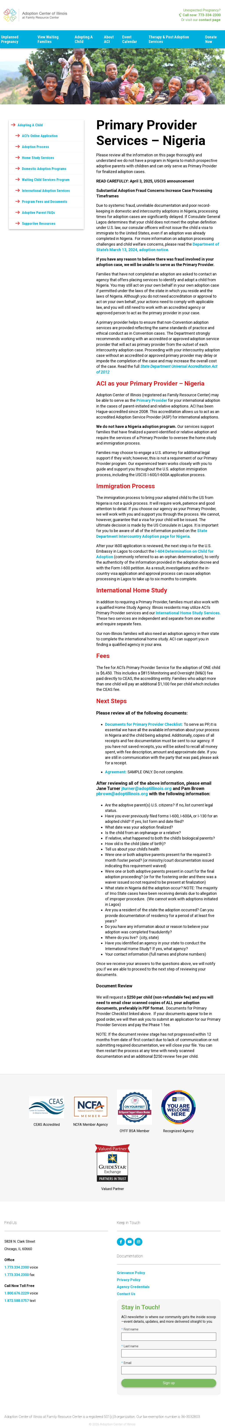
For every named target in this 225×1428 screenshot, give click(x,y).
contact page (210, 20)
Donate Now (211, 39)
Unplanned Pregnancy (9, 39)
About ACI (109, 39)
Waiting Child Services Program (45, 180)
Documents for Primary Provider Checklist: (144, 724)
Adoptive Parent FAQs (38, 213)
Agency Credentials (133, 1287)
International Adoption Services (46, 191)
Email (126, 1363)
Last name (129, 1346)
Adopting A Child (84, 39)
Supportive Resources (38, 224)
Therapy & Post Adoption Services (169, 39)
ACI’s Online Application (40, 136)
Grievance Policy (131, 1273)
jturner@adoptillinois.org (147, 788)
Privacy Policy (128, 1280)
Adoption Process (35, 147)
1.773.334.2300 (16, 1267)
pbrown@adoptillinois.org (122, 793)
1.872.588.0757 (16, 1301)
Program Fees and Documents (44, 202)
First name (129, 1329)
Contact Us (126, 1294)
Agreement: (116, 772)
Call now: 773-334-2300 (200, 15)
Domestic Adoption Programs (44, 169)
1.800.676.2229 (16, 1293)
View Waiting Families (48, 39)
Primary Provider (151, 400)
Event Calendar (129, 39)
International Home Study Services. (188, 613)
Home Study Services (38, 158)
